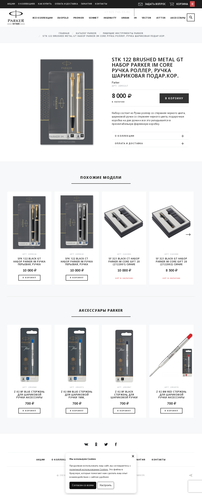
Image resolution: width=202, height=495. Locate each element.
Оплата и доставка (66, 3)
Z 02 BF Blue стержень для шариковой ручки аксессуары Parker (29, 394)
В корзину (174, 98)
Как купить (45, 3)
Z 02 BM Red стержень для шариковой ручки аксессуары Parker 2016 (171, 394)
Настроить (105, 485)
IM (135, 17)
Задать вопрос (155, 4)
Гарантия (86, 3)
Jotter (161, 17)
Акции (11, 3)
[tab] (150, 136)
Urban (125, 17)
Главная (64, 33)
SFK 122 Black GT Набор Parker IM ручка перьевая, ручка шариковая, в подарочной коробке (29, 261)
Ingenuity (110, 17)
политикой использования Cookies (88, 469)
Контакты (101, 3)
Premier (78, 17)
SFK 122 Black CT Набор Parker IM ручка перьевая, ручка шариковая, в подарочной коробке (77, 261)
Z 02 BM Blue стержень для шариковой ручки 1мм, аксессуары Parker (77, 394)
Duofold (62, 17)
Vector (146, 17)
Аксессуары (177, 17)
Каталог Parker (86, 33)
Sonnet (94, 17)
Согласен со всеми (83, 485)
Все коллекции (42, 17)
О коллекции (150, 135)
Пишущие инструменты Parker (123, 33)
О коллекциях (26, 3)
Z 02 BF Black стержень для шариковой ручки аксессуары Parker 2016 (124, 394)
